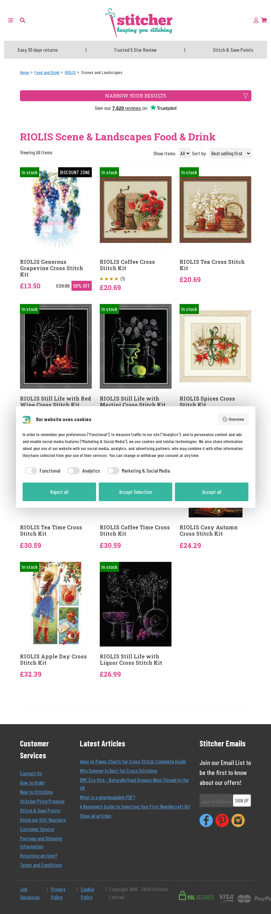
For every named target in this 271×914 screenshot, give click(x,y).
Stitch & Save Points (40, 810)
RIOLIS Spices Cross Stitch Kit (207, 401)
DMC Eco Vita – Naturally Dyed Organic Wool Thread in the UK (134, 784)
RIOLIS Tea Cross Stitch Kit (212, 265)
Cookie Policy (87, 893)
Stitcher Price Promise (42, 801)
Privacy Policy (58, 893)
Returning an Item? (38, 855)
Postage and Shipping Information (41, 842)
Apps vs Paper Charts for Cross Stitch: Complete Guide (133, 761)
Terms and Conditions (41, 865)
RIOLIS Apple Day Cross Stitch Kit (53, 659)
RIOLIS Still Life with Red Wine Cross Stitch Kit (55, 401)
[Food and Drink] (47, 72)
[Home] (24, 72)
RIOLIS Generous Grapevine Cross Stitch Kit (51, 268)
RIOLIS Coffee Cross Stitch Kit (127, 265)
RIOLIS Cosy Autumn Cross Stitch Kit (209, 530)
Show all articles (95, 815)
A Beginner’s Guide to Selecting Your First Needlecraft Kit (135, 806)
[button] (22, 20)
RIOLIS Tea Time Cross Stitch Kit (51, 530)
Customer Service (37, 829)
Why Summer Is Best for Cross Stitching (118, 770)
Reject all (59, 492)
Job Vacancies (30, 893)
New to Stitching (36, 792)
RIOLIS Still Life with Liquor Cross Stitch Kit (131, 659)
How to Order (32, 782)
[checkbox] (42, 471)
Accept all (211, 492)
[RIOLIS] (70, 72)
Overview (233, 419)
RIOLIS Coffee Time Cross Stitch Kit (135, 530)
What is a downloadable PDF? (107, 797)
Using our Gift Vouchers (43, 819)
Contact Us (31, 773)
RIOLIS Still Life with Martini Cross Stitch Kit (133, 401)
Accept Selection (135, 492)
